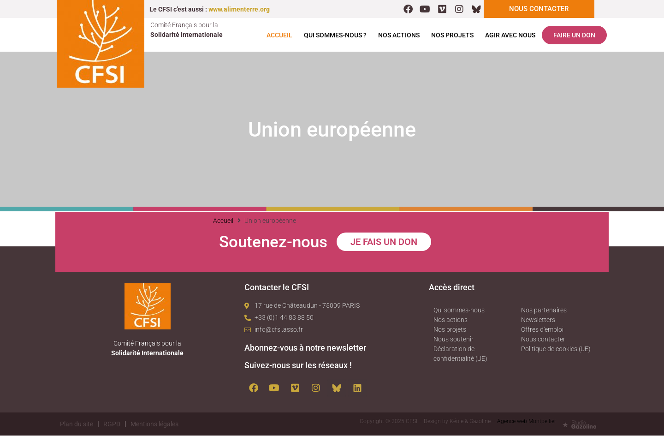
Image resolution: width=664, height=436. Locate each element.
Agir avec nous (510, 35)
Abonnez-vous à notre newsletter (305, 348)
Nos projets (452, 35)
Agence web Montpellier (526, 421)
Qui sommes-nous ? (335, 35)
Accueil (279, 35)
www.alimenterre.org (239, 9)
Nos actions (399, 35)
